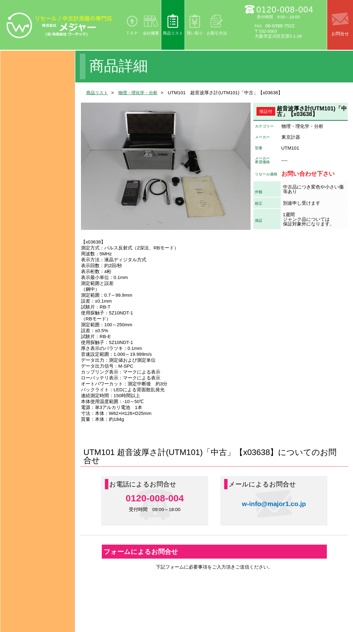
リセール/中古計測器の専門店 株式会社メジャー (59, 25)
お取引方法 (217, 33)
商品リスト (173, 33)
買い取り (195, 33)
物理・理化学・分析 (141, 92)
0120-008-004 (285, 9)
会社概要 (151, 33)
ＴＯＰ (132, 33)
